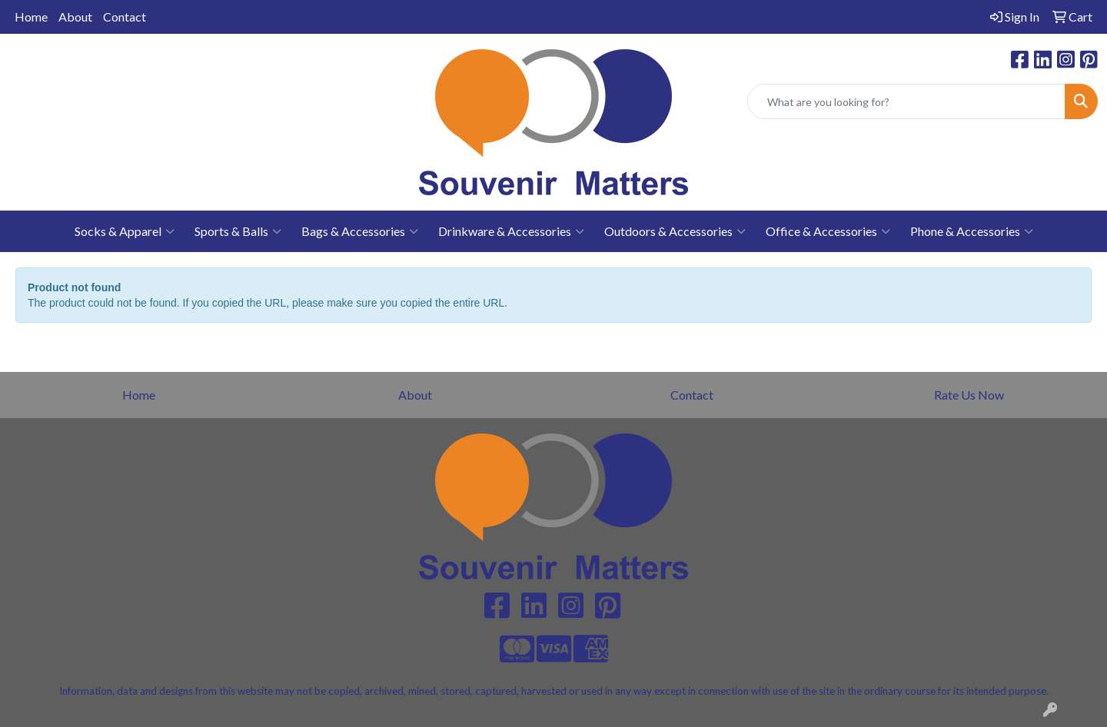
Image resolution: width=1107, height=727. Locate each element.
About (75, 16)
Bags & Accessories (359, 231)
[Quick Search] (906, 101)
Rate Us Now (969, 394)
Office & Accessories (828, 231)
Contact (124, 16)
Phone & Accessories (971, 231)
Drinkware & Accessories (511, 231)
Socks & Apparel (125, 231)
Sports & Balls (237, 231)
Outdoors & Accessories (675, 231)
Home (31, 16)
